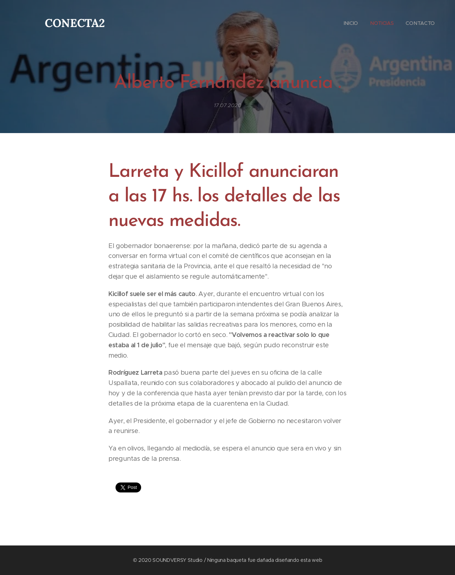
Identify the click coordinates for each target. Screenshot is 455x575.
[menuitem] (349, 23)
